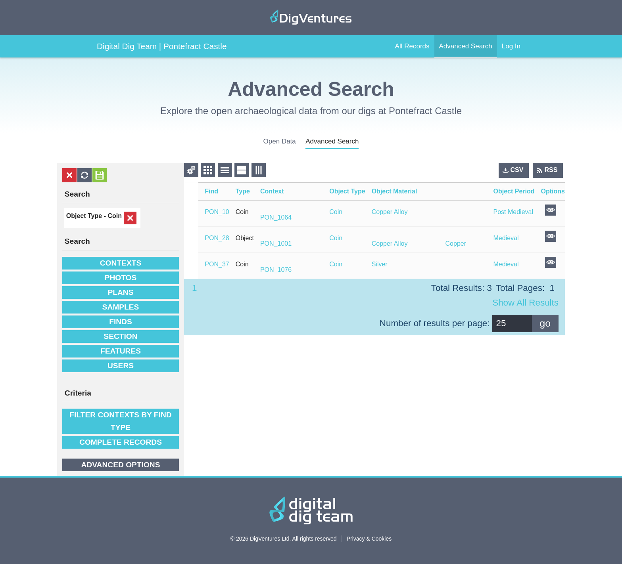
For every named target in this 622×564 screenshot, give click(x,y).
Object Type (347, 191)
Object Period (514, 191)
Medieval (506, 238)
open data (279, 141)
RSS (551, 169)
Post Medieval (513, 211)
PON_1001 (276, 243)
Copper (455, 243)
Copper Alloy (390, 211)
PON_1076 (276, 269)
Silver (380, 264)
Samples (120, 307)
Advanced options (120, 465)
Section (120, 336)
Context (272, 191)
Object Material (394, 191)
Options (553, 191)
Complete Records (120, 442)
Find (211, 191)
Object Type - (87, 215)
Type (243, 191)
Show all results (525, 303)
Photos (121, 277)
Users (121, 365)
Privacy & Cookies (369, 538)
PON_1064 (276, 217)
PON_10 (217, 211)
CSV (517, 169)
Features (120, 351)
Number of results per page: (435, 323)
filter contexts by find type (120, 421)
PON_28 (217, 238)
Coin (115, 215)
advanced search (332, 141)
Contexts (120, 263)
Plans (120, 292)
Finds (120, 321)
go (545, 323)
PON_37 (217, 264)
